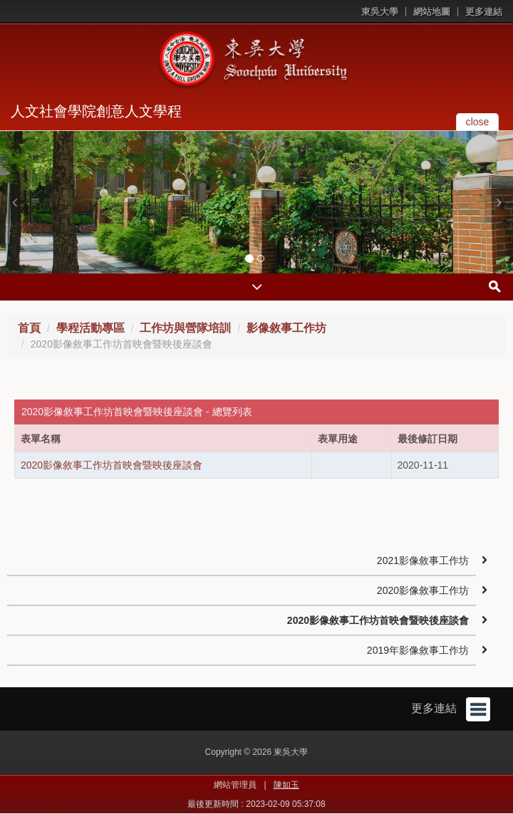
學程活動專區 (90, 328)
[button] (14, 202)
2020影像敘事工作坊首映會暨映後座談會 (111, 465)
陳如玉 (286, 785)
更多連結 (483, 11)
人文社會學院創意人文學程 (96, 111)
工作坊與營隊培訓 (185, 328)
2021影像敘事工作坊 (423, 560)
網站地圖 (431, 11)
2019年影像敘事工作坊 (418, 650)
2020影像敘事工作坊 (423, 590)
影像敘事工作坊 (286, 328)
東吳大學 (379, 11)
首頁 (29, 328)
